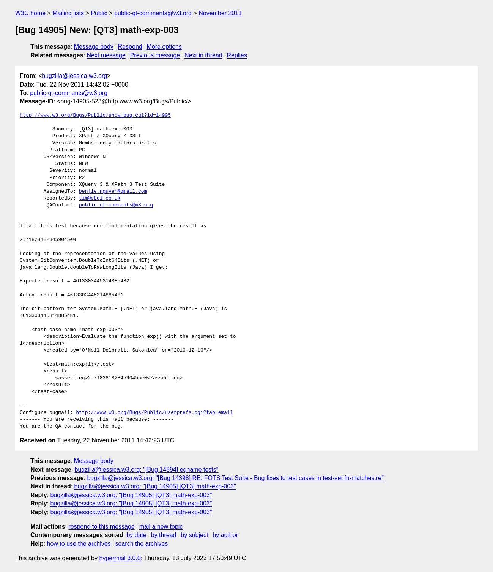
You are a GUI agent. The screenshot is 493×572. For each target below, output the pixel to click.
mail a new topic (161, 526)
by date (136, 535)
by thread (163, 535)
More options (164, 46)
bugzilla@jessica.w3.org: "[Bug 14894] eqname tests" (147, 469)
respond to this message (101, 526)
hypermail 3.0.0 (119, 558)
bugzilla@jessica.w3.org (74, 76)
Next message (106, 55)
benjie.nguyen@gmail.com (113, 191)
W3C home (30, 13)
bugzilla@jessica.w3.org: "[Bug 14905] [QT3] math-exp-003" (155, 486)
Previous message (155, 55)
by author (225, 535)
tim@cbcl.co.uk (99, 198)
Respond (130, 46)
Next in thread (203, 55)
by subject (194, 535)
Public (99, 13)
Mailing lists (68, 13)
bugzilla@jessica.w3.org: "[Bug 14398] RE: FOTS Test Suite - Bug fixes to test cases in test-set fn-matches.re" (235, 478)
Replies (237, 55)
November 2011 (220, 13)
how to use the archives (79, 543)
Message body (93, 46)
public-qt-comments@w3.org (153, 13)
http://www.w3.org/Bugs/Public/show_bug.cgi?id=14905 (95, 115)
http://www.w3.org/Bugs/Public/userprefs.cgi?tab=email (154, 412)
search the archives (141, 543)
